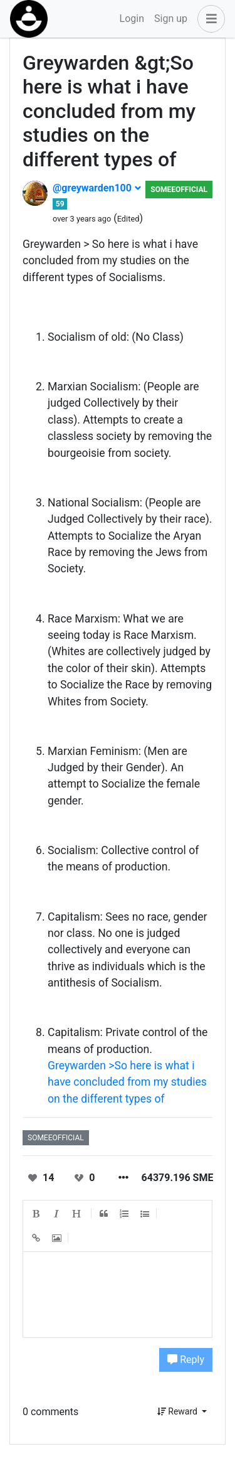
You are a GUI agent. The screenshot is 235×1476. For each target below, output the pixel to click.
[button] (208, 19)
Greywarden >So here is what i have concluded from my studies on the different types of (127, 1082)
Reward (178, 1411)
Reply (185, 1360)
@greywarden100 (97, 188)
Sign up (170, 18)
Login (132, 18)
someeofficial (178, 189)
